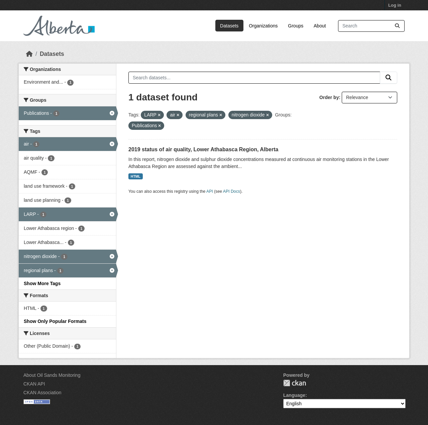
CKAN (294, 383)
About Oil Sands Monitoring (51, 375)
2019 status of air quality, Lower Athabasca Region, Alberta (203, 149)
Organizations (263, 25)
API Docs (231, 191)
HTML (135, 176)
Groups (295, 25)
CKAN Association (42, 392)
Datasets (229, 25)
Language (294, 395)
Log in (394, 5)
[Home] (29, 54)
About (320, 25)
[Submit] (397, 26)
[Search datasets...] (371, 26)
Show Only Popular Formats (55, 321)
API (209, 191)
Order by (329, 97)
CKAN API (34, 384)
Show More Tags (42, 283)
